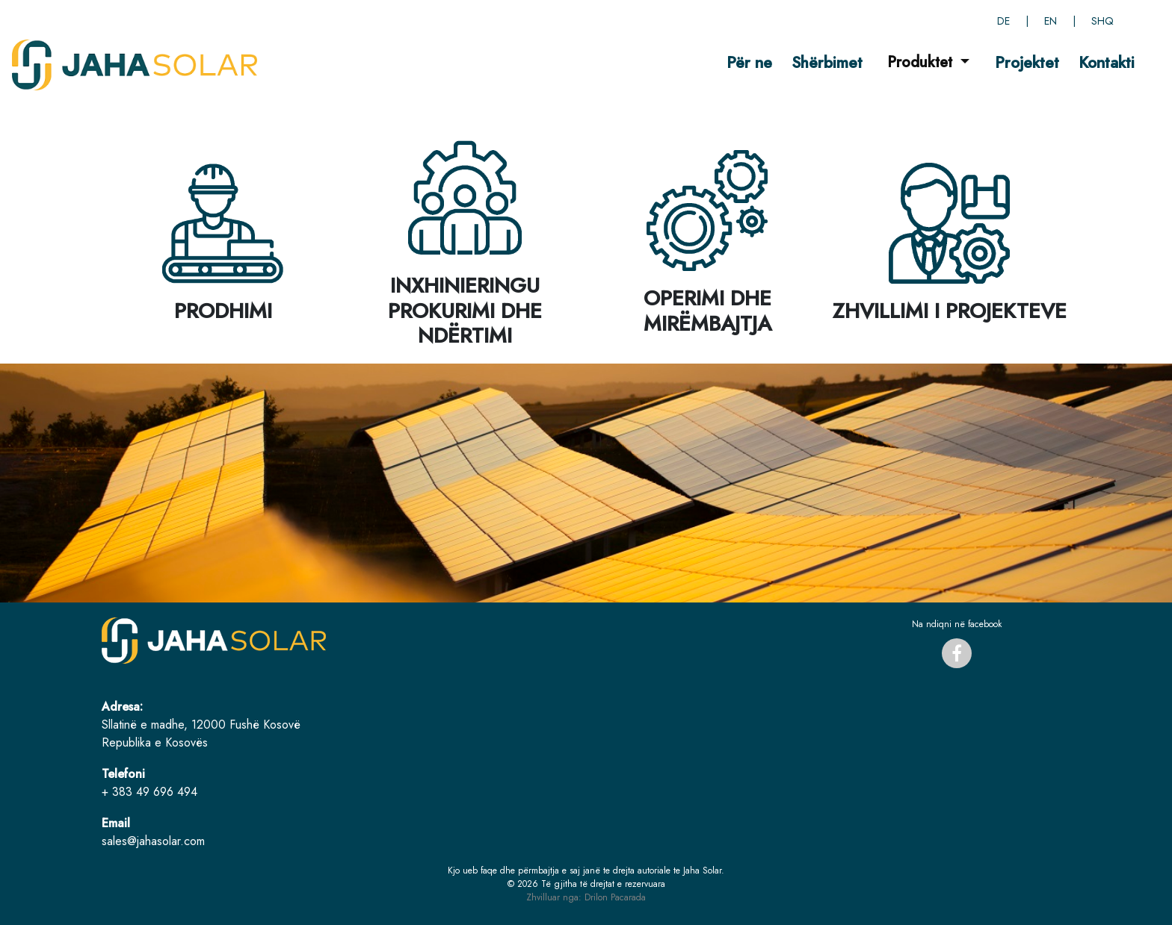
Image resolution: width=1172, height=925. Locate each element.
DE (1003, 20)
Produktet (922, 62)
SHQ (1102, 20)
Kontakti (1107, 62)
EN (1050, 20)
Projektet (1027, 62)
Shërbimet (827, 62)
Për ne (749, 62)
